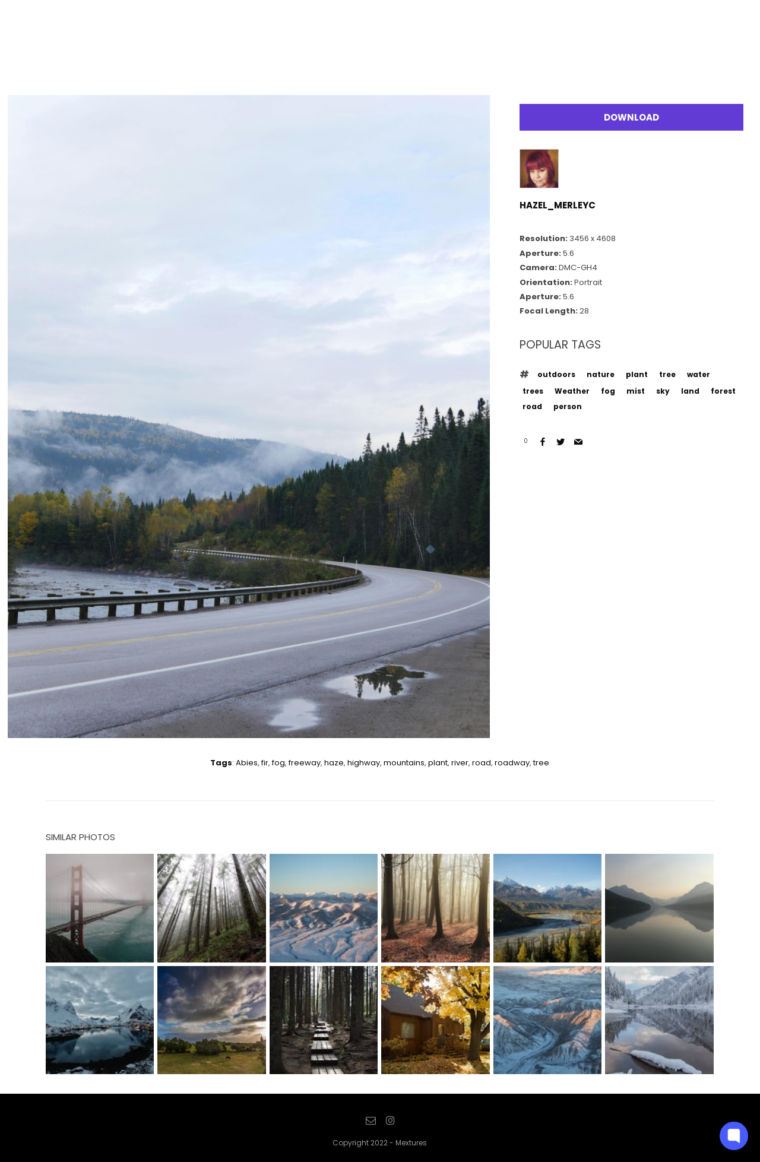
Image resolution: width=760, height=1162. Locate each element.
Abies (247, 762)
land (690, 391)
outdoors (556, 374)
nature (601, 374)
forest (723, 391)
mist (635, 391)
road (532, 406)
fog (608, 391)
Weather (572, 391)
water (698, 374)
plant (637, 374)
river (459, 762)
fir (264, 762)
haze (334, 762)
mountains (404, 762)
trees (532, 391)
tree (667, 374)
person (567, 406)
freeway (305, 762)
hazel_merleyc (558, 205)
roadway (512, 762)
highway (363, 762)
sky (663, 391)
